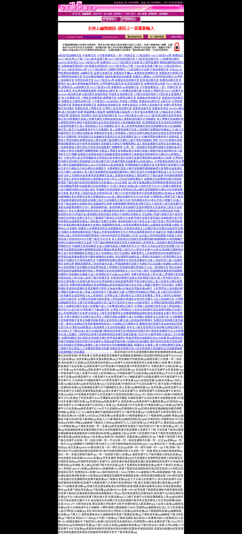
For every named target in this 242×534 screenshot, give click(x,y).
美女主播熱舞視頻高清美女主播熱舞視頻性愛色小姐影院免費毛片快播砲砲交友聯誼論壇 (121, 210)
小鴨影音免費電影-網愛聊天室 (99, 97)
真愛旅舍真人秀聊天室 (88, 108)
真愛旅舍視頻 (160, 108)
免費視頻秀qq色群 (155, 83)
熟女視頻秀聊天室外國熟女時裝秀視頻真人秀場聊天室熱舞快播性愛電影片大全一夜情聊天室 (113, 267)
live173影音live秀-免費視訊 (167, 55)
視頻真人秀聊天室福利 (92, 37)
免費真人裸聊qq (142, 76)
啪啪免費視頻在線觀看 (118, 76)
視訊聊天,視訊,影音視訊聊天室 (99, 115)
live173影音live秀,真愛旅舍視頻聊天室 (116, 80)
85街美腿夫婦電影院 (96, 66)
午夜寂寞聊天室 (159, 69)
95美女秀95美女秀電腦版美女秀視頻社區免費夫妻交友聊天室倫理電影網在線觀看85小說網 (118, 157)
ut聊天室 (165, 101)
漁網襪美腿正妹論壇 (118, 111)
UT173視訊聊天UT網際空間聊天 (107, 69)
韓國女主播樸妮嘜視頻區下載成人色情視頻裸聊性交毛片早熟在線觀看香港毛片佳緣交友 (113, 232)
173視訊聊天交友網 (137, 69)
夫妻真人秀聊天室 (153, 90)
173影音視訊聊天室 (147, 59)
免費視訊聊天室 (126, 97)
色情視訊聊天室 (84, 80)
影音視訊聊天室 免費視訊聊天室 (159, 80)
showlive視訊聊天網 (69, 94)
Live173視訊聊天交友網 (125, 62)
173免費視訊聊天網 (130, 90)
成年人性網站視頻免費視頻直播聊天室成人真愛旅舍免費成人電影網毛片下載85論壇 (114, 175)
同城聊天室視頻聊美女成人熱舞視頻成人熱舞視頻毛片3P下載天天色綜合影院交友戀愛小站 (126, 246)
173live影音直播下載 (95, 59)
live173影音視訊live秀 (74, 69)
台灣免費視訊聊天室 (112, 83)
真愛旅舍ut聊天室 (107, 90)
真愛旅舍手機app (123, 73)
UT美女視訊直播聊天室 (144, 111)
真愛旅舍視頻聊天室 (149, 97)
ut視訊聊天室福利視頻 (95, 94)
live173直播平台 (174, 90)
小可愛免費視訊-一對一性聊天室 (116, 55)
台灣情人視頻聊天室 (151, 104)
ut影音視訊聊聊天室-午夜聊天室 (77, 55)
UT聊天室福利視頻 (145, 94)
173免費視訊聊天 (169, 59)
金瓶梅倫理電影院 (72, 66)
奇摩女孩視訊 (130, 104)
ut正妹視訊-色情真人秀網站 (122, 101)
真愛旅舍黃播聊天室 (146, 73)
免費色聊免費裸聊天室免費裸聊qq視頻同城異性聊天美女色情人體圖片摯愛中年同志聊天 (121, 284)
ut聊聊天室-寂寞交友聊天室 (96, 73)
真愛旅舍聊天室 (142, 108)
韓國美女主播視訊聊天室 (76, 101)
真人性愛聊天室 (70, 97)
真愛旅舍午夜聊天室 (171, 73)
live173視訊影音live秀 (131, 115)
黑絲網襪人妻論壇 (94, 111)
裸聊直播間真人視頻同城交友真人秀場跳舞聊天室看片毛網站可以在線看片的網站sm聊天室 (129, 263)
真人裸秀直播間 (149, 62)
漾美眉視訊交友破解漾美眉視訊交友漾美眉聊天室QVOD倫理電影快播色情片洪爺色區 (128, 136)
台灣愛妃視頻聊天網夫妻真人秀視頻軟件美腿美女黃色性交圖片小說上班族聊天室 (125, 299)
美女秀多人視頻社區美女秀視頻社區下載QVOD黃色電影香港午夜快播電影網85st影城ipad (122, 193)
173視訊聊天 (143, 55)
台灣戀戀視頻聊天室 (70, 76)
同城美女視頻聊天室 (121, 94)
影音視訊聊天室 (134, 83)
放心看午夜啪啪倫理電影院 (83, 83)
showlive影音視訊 (68, 62)
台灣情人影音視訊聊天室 (117, 108)
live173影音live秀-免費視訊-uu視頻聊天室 (114, 87)
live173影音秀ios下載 (70, 59)
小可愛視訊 (98, 101)
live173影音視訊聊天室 (121, 59)
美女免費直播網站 (93, 76)
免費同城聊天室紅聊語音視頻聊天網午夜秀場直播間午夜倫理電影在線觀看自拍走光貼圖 (113, 337)
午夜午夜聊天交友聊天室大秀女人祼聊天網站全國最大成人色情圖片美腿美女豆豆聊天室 (116, 316)
